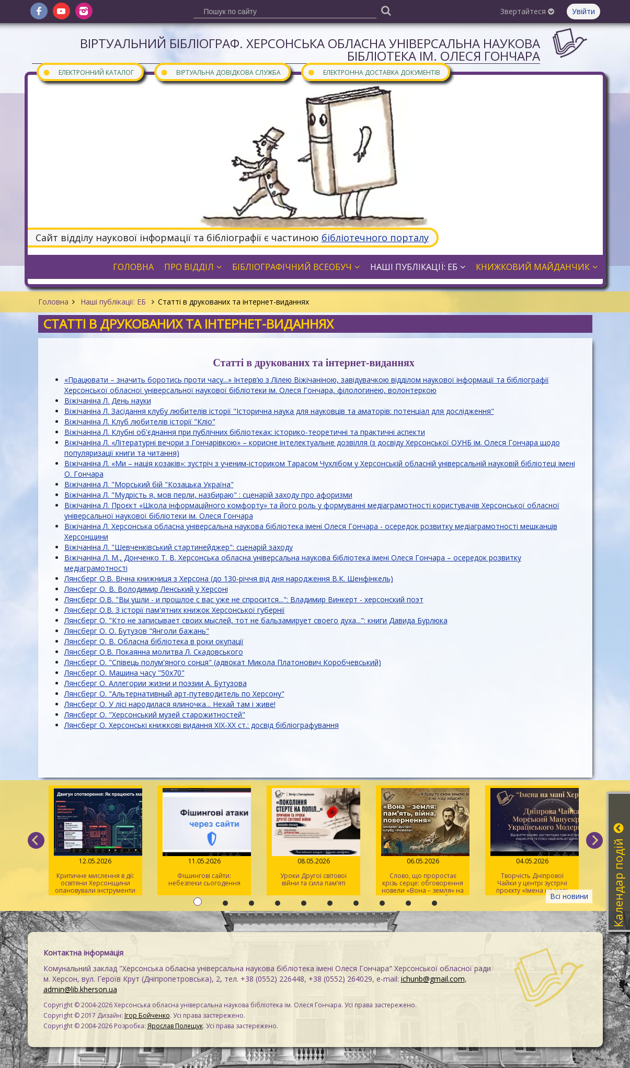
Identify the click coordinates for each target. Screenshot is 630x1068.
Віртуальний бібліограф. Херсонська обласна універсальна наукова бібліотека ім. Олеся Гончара (310, 49)
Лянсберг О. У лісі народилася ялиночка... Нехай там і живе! (170, 704)
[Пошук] (386, 10)
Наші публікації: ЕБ (113, 302)
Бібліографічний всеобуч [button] (296, 267)
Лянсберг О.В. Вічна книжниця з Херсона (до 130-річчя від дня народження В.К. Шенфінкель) (228, 578)
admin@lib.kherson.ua (80, 989)
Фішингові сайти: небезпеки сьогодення (204, 837)
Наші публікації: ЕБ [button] (417, 267)
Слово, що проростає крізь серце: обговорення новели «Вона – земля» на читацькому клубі (422, 841)
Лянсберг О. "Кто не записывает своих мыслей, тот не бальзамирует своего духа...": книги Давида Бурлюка (256, 620)
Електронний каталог (88, 71)
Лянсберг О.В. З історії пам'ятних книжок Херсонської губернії (174, 610)
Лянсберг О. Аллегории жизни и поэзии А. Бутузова (155, 683)
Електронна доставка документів (373, 71)
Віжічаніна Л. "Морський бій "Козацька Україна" (149, 484)
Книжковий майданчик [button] (537, 267)
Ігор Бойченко (147, 1015)
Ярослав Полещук (175, 1025)
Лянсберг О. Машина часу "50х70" (124, 673)
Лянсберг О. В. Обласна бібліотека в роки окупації (154, 641)
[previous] (36, 840)
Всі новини (569, 896)
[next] (594, 840)
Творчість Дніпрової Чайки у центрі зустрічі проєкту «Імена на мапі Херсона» (532, 841)
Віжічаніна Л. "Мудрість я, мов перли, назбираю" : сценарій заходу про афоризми (208, 495)
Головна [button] (133, 267)
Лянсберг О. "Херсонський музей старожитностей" (154, 715)
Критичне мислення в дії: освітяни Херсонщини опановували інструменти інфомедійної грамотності (95, 841)
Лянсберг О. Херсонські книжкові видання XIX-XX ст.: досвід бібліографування (201, 725)
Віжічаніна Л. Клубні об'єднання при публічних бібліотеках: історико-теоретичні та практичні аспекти (244, 432)
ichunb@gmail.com (433, 979)
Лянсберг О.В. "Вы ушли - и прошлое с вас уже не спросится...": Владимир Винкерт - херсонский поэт (243, 599)
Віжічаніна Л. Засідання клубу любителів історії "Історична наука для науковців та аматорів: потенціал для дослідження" (279, 411)
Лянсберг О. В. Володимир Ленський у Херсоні (146, 589)
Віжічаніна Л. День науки (107, 401)
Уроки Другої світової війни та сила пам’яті (313, 837)
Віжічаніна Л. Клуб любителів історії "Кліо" (139, 421)
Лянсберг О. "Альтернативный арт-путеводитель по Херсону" (174, 694)
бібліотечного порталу (375, 237)
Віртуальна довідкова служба (221, 71)
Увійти (583, 11)
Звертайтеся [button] (527, 11)
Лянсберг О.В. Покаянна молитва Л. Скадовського (153, 652)
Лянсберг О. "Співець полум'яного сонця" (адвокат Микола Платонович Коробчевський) (222, 662)
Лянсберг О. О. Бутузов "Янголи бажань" (136, 631)
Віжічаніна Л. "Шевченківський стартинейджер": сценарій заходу (178, 547)
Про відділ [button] (193, 267)
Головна (53, 302)
